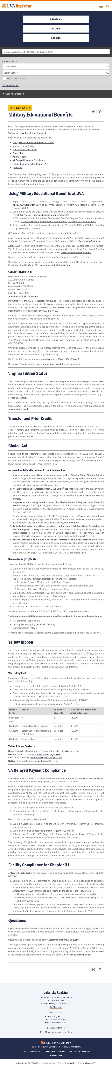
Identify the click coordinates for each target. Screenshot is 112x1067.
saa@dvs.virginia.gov (81, 954)
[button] (101, 6)
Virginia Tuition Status (23, 145)
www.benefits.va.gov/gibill (33, 132)
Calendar (56, 28)
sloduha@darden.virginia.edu (46, 754)
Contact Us (56, 1055)
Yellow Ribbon (20, 156)
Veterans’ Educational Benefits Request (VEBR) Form (48, 830)
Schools (56, 37)
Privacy (61, 1051)
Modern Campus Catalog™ (82, 1063)
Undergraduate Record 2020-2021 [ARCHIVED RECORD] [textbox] (28, 52)
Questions (17, 167)
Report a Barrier (82, 1051)
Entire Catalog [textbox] (10, 66)
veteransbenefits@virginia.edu (76, 252)
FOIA (70, 1051)
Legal (24, 1051)
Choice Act (18, 153)
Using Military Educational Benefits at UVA (33, 142)
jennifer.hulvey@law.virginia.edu (46, 757)
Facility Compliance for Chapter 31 (29, 163)
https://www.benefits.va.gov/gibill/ (30, 204)
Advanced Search (10, 85)
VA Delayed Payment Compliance (29, 160)
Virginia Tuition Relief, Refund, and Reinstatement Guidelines (50, 363)
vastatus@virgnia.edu (18, 409)
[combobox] (56, 51)
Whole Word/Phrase (15, 78)
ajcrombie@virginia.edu (46, 760)
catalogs (23, 1063)
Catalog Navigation (15, 93)
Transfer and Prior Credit (25, 149)
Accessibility (36, 1051)
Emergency (50, 1051)
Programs (56, 19)
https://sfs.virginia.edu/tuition (85, 241)
